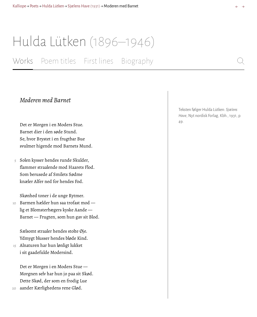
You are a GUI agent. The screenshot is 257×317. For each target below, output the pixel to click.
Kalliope (19, 6)
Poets (34, 6)
